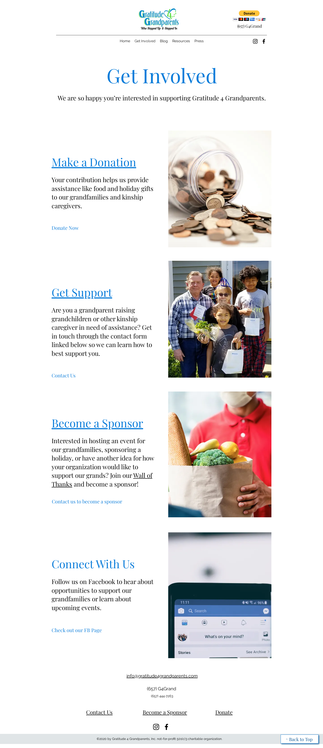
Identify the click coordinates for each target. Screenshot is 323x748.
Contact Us (99, 712)
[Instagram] (255, 41)
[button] (249, 15)
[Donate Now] (65, 228)
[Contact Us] (64, 375)
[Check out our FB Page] (77, 630)
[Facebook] (264, 41)
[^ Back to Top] (300, 739)
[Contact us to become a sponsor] (87, 501)
